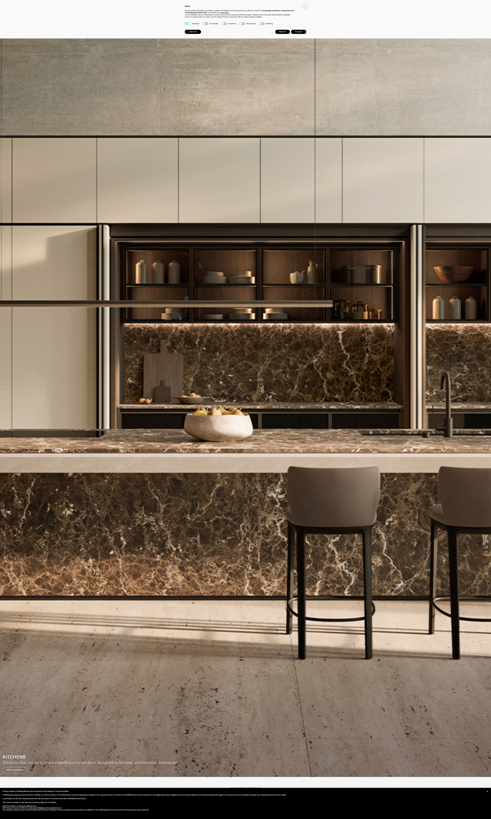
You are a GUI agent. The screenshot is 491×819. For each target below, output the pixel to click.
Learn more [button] (193, 32)
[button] (2, 392)
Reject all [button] (282, 32)
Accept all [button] (298, 32)
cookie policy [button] (224, 13)
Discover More (14, 770)
